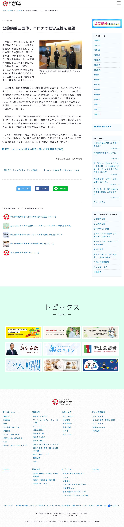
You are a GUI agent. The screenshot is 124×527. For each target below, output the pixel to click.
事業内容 (36, 411)
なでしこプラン (39, 426)
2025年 (97, 45)
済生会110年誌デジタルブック (15, 445)
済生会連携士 (38, 429)
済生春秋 (66, 480)
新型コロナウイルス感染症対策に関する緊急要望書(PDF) (32, 149)
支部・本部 (67, 434)
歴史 (5, 423)
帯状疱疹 (99, 249)
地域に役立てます (102, 126)
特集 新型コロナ (69, 487)
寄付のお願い (38, 440)
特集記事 (96, 430)
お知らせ (6, 468)
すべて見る (99, 202)
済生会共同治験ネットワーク (46, 444)
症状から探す (98, 416)
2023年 (97, 55)
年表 (5, 441)
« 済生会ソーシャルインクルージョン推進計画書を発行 (24, 170)
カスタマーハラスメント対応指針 (58, 505)
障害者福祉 (67, 427)
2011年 (97, 114)
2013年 (97, 104)
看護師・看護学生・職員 (44, 479)
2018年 (97, 79)
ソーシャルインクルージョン (76, 495)
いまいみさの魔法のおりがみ (74, 484)
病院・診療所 (68, 416)
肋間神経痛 (99, 219)
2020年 (97, 70)
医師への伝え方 (99, 427)
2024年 (97, 50)
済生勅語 (6, 430)
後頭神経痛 (99, 224)
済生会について (9, 411)
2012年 (97, 109)
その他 (65, 430)
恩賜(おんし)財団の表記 (12, 437)
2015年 (97, 94)
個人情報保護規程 (22, 505)
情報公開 (36, 457)
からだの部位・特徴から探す (104, 419)
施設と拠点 (66, 411)
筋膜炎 (98, 272)
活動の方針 (7, 416)
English (95, 468)
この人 (65, 477)
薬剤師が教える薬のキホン (73, 473)
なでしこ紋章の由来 (11, 434)
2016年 (97, 89)
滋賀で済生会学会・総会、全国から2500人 (107, 182)
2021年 (97, 65)
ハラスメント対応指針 (37, 505)
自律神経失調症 (101, 228)
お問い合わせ (76, 505)
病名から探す (98, 423)
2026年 (97, 40)
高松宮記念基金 (39, 436)
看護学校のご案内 (41, 483)
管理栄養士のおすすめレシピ (74, 491)
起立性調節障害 (101, 262)
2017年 (97, 84)
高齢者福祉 (67, 423)
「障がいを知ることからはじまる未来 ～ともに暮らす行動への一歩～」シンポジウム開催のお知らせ (107, 169)
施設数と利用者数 (40, 416)
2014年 (97, 99)
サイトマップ (9, 505)
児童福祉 (66, 419)
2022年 (97, 60)
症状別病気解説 (98, 411)
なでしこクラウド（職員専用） (94, 505)
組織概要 (6, 419)
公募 (35, 461)
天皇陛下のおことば (11, 427)
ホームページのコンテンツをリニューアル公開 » (63, 170)
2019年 (97, 75)
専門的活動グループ (41, 454)
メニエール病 (100, 267)
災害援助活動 (38, 433)
